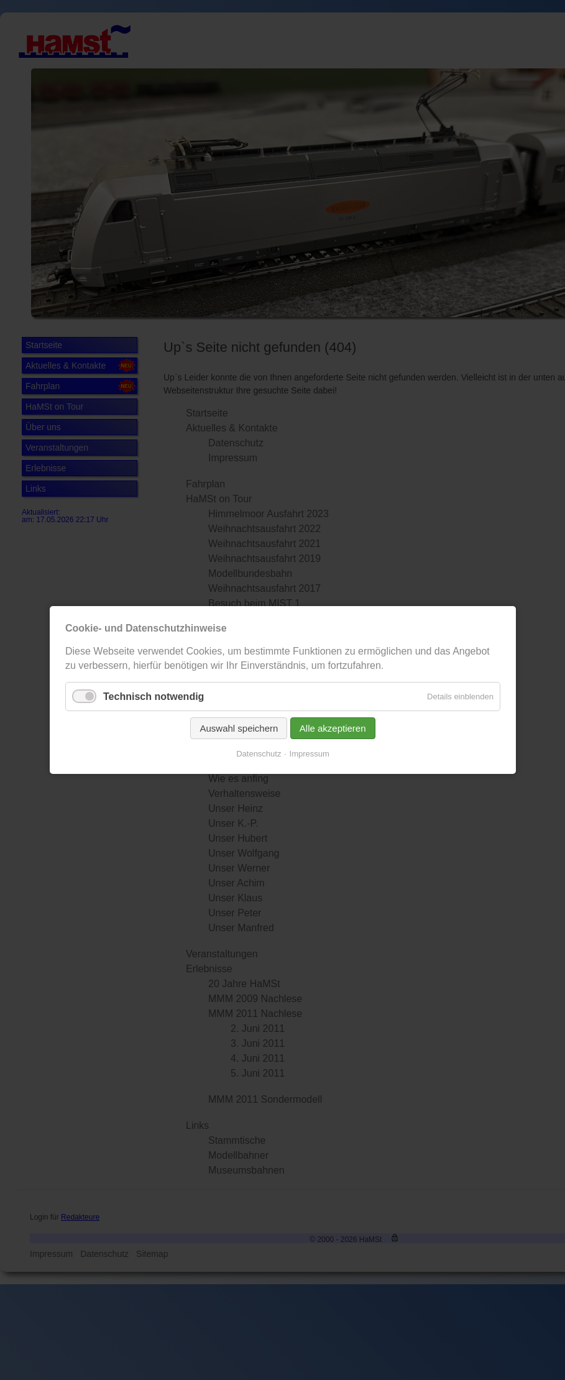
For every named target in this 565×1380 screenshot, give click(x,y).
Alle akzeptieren (332, 728)
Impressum (309, 754)
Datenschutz (258, 754)
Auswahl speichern (239, 728)
